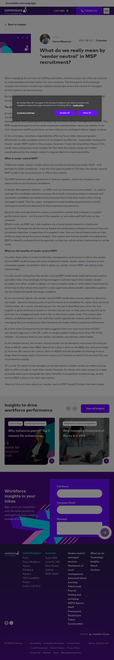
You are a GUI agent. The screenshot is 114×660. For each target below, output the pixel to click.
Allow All (87, 113)
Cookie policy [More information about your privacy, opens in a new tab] (78, 105)
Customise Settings (26, 113)
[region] (57, 108)
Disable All (64, 113)
